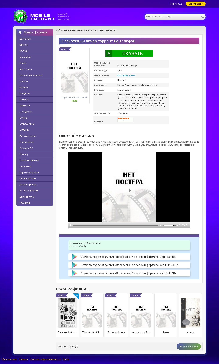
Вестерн (23, 50)
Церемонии (25, 166)
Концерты (24, 93)
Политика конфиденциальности (45, 359)
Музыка (23, 117)
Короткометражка (126, 75)
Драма (22, 63)
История (23, 87)
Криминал (24, 105)
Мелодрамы (25, 111)
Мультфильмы (27, 123)
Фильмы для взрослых (30, 75)
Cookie (66, 359)
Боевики (23, 44)
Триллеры (24, 202)
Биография (25, 56)
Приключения (26, 142)
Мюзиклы (24, 129)
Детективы (25, 38)
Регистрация (176, 3)
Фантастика (25, 69)
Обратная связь (9, 359)
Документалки (26, 196)
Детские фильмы (28, 184)
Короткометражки (29, 172)
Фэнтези (23, 81)
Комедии (24, 99)
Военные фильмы (28, 190)
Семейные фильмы (29, 160)
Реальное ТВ (26, 148)
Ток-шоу (23, 154)
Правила (23, 359)
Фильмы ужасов (27, 136)
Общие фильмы (27, 178)
